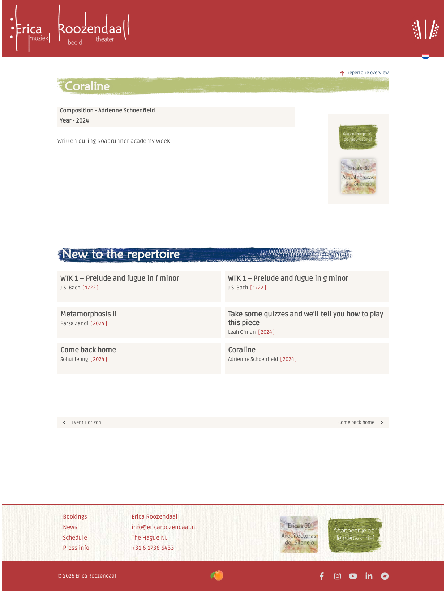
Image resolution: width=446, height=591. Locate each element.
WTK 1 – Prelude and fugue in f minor (119, 278)
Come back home (88, 350)
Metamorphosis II (88, 314)
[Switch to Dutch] (425, 55)
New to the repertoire (121, 254)
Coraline (87, 86)
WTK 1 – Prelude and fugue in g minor (288, 278)
